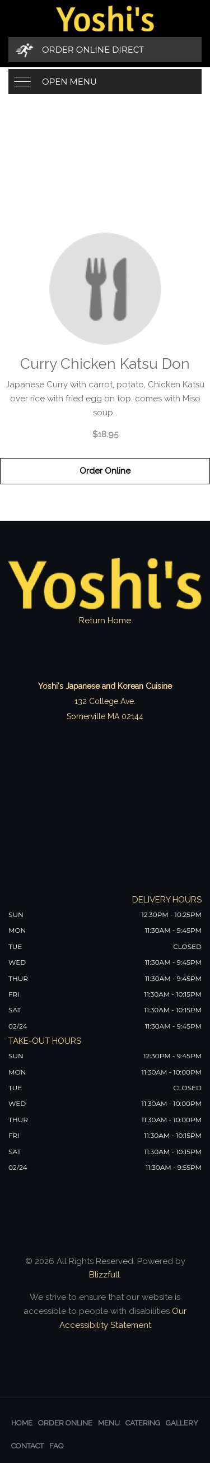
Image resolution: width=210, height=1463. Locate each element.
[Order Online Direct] (105, 49)
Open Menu (69, 81)
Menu (109, 1423)
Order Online (105, 471)
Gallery (182, 1423)
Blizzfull (104, 1275)
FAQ (56, 1446)
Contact (27, 1446)
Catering (142, 1423)
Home (21, 1423)
